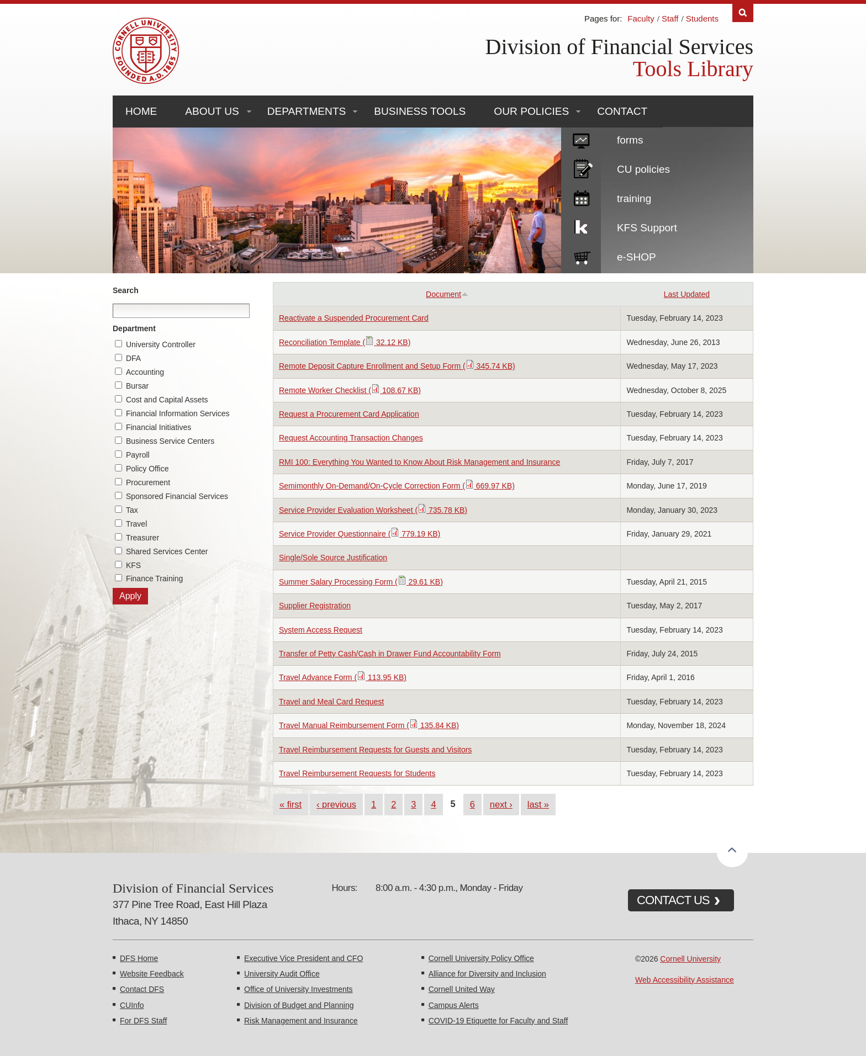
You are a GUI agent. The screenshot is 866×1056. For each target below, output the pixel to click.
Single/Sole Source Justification (333, 557)
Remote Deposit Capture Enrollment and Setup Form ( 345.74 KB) (397, 366)
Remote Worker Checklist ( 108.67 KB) (350, 390)
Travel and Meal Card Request (331, 701)
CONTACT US (673, 900)
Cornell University (690, 958)
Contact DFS (142, 989)
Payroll (138, 454)
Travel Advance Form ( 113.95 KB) (342, 677)
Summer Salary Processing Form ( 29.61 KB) (361, 581)
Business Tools (420, 111)
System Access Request (320, 629)
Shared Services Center (167, 551)
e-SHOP (636, 257)
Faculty (640, 18)
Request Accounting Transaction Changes (351, 437)
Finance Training (154, 578)
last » (538, 804)
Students (702, 18)
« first (290, 804)
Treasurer (142, 537)
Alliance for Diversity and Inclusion (487, 973)
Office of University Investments (298, 989)
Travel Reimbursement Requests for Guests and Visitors (375, 749)
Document (447, 294)
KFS (133, 565)
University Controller (161, 344)
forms (630, 140)
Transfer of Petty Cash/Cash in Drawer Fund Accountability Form (390, 653)
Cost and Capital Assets (167, 399)
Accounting (145, 372)
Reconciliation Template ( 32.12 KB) (344, 342)
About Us (212, 111)
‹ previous (336, 804)
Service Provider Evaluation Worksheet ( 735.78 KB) (373, 510)
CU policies (643, 169)
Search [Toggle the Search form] (742, 13)
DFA (133, 358)
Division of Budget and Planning (298, 1005)
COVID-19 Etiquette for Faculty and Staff (498, 1020)
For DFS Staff (143, 1020)
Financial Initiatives (158, 427)
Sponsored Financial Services (177, 496)
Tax (132, 510)
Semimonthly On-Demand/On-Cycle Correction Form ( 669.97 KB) (397, 485)
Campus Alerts (454, 1005)
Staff (670, 18)
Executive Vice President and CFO (303, 958)
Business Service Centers (170, 441)
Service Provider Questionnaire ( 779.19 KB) (359, 533)
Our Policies (531, 111)
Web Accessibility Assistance (684, 979)
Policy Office (147, 468)
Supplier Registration (315, 605)
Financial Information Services (178, 413)
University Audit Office (282, 973)
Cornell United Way (462, 989)
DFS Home (139, 958)
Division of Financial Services (619, 46)
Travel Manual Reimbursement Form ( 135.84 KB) (369, 725)
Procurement (148, 482)
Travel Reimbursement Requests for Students (357, 773)
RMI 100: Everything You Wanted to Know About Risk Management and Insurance (419, 462)
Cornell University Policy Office (481, 958)
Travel (136, 523)
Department (134, 328)
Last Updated (687, 294)
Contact (622, 111)
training (634, 198)
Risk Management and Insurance (300, 1020)
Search (126, 290)
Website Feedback (152, 973)
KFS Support (647, 228)
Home (141, 111)
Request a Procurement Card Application (349, 414)
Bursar (137, 385)
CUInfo (132, 1005)
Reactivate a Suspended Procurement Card (354, 318)
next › (501, 804)
